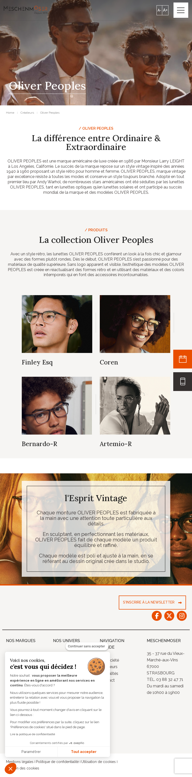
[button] (10, 768)
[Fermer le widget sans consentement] (87, 646)
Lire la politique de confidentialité (32, 734)
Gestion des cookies (22, 769)
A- (159, 10)
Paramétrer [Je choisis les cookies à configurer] (31, 752)
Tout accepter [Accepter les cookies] (83, 752)
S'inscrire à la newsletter (148, 603)
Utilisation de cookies (98, 762)
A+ (165, 10)
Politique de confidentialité (57, 762)
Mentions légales (20, 762)
